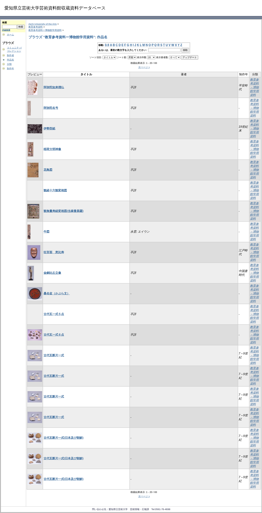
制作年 (10, 68)
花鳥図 (48, 169)
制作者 (10, 55)
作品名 (10, 59)
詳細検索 (6, 30)
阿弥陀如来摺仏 (54, 87)
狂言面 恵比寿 (54, 252)
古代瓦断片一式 (54, 355)
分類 (9, 64)
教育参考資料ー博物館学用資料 (45, 30)
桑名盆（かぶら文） (57, 293)
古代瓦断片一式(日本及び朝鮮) (64, 437)
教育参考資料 (35, 27)
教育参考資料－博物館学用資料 (254, 87)
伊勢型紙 (49, 128)
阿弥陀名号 (51, 107)
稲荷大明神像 (52, 149)
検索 (4, 22)
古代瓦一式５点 (54, 314)
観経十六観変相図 (55, 190)
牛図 (46, 231)
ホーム (10, 34)
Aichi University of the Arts (42, 24)
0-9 (107, 45)
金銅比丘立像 (52, 272)
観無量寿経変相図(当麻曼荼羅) (64, 211)
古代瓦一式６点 (54, 334)
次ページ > (144, 67)
